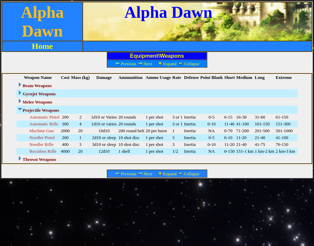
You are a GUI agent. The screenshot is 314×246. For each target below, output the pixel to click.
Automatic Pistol (44, 117)
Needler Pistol (42, 137)
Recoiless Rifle (42, 151)
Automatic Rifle (43, 123)
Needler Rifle (41, 144)
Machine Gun (41, 130)
